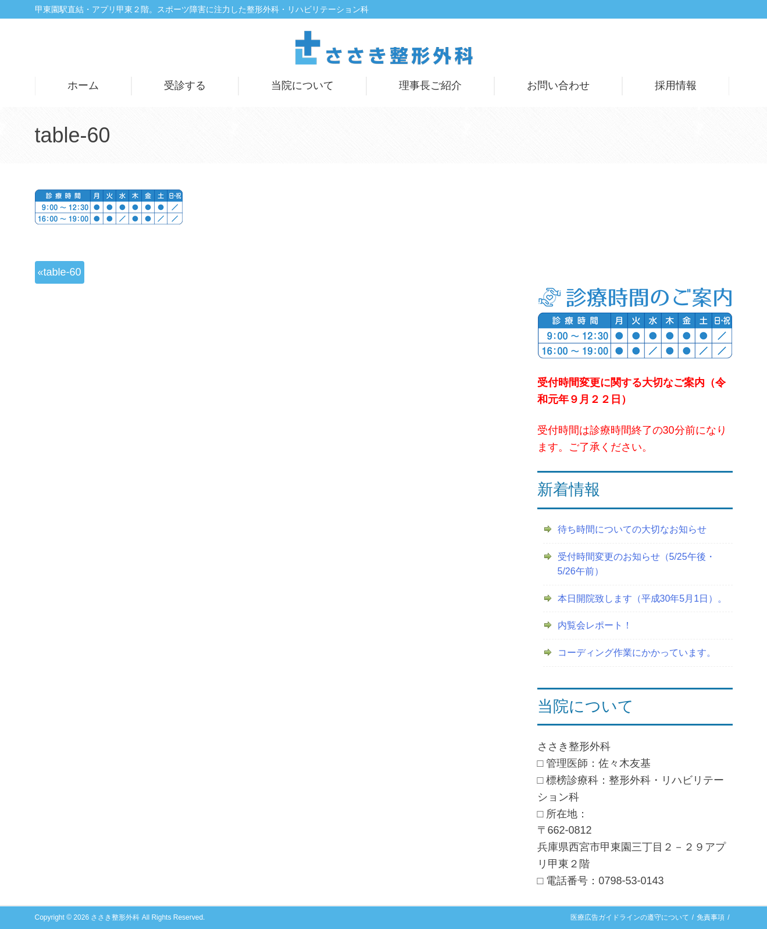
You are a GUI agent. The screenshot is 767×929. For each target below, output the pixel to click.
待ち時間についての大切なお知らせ (632, 529)
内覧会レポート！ (595, 625)
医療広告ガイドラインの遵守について (629, 917)
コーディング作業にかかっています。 (637, 653)
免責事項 (711, 917)
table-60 (62, 272)
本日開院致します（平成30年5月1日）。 (642, 598)
